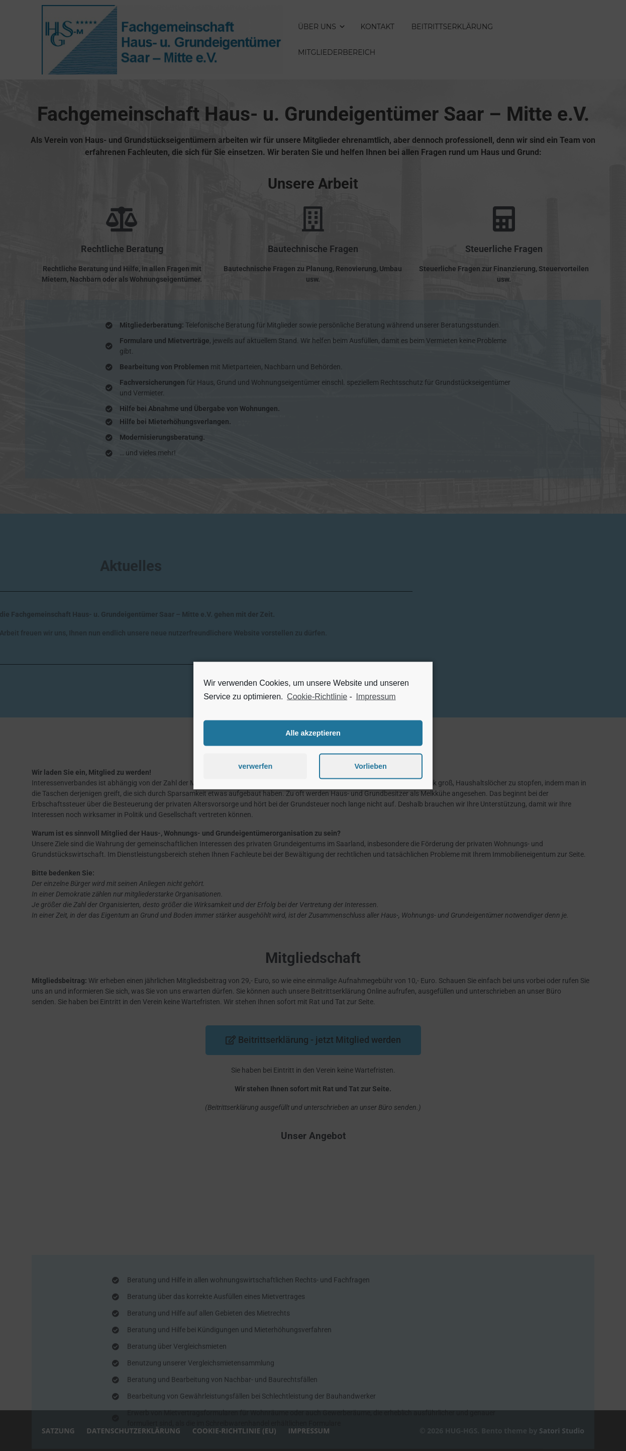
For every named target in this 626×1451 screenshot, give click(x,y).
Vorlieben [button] (370, 766)
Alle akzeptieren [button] (313, 733)
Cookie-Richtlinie (317, 696)
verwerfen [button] (255, 766)
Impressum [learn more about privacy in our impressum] (376, 696)
